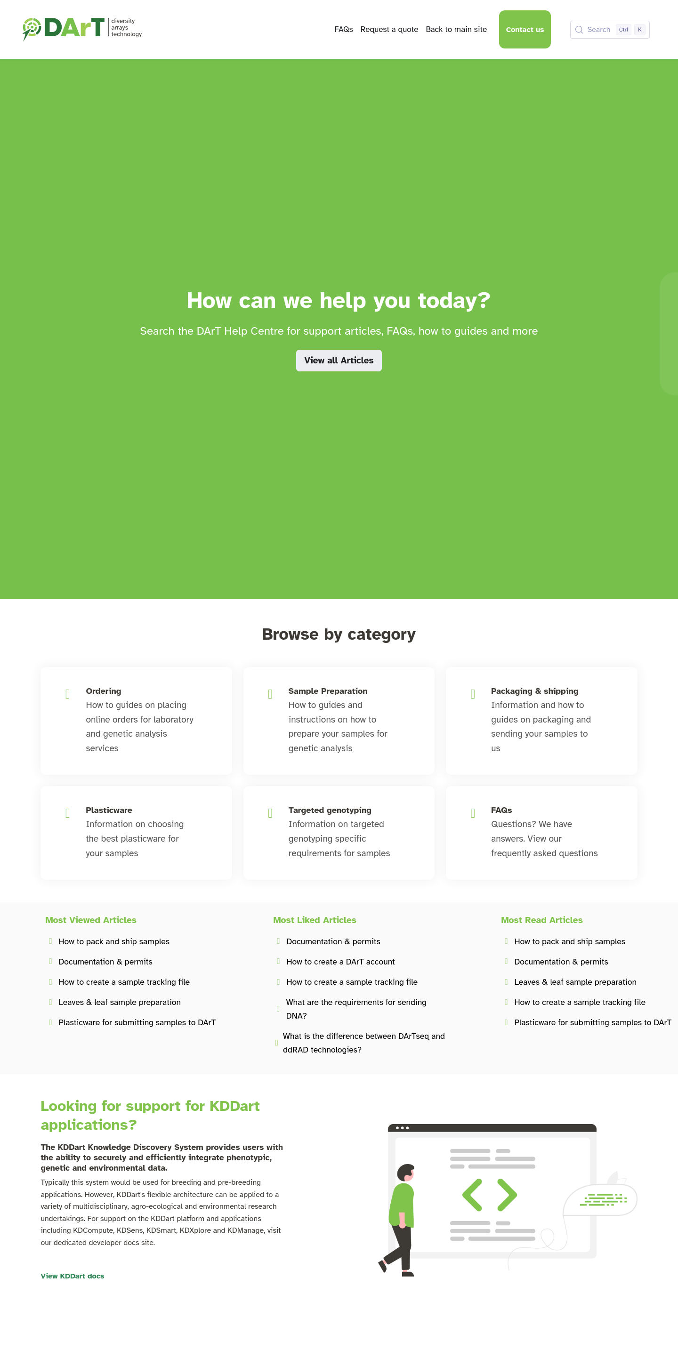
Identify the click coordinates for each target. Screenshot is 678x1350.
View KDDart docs (72, 1276)
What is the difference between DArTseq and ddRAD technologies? (364, 1043)
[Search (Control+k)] (610, 30)
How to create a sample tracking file (124, 982)
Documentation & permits (105, 961)
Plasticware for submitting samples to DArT (137, 1022)
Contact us (525, 29)
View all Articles (338, 360)
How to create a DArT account (340, 961)
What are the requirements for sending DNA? (356, 1009)
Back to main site (456, 29)
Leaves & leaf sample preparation (119, 1002)
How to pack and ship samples (114, 941)
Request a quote (390, 29)
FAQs (343, 29)
